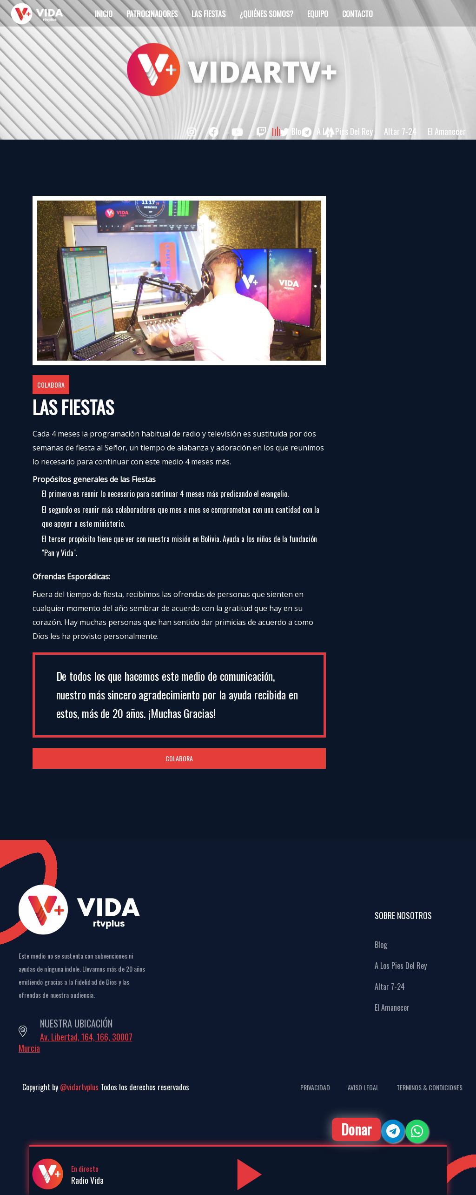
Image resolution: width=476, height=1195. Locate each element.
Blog (298, 131)
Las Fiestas (208, 14)
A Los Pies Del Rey (345, 131)
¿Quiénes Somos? (266, 14)
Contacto (357, 14)
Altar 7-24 (400, 131)
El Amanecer (447, 131)
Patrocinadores (152, 14)
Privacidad (315, 1087)
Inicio (103, 14)
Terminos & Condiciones (430, 1087)
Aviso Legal (363, 1087)
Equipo (317, 14)
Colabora (51, 384)
